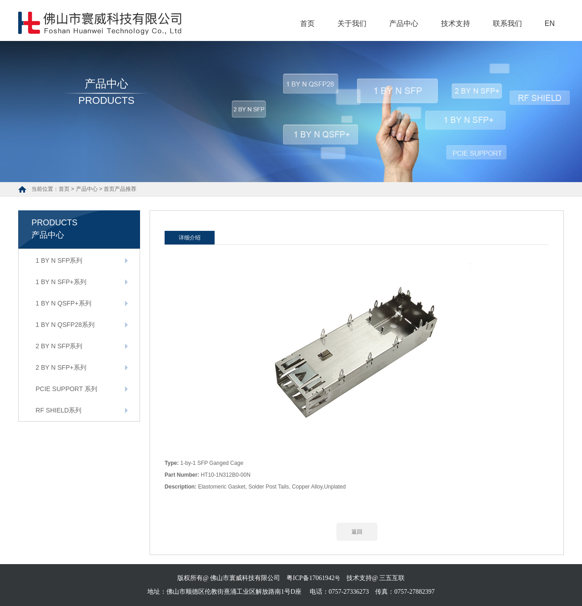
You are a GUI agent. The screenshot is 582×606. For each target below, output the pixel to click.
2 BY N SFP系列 (58, 346)
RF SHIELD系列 (58, 410)
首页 (307, 23)
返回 (356, 532)
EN (550, 23)
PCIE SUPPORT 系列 (66, 388)
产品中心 (403, 23)
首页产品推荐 (120, 189)
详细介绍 (190, 237)
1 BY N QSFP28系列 (65, 324)
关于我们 (351, 23)
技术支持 (455, 23)
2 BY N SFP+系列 (60, 367)
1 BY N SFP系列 (58, 260)
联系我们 (507, 23)
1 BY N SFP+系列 (60, 281)
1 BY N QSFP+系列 (63, 303)
